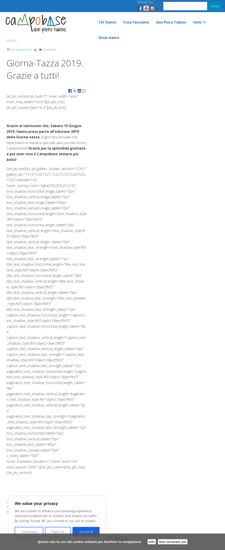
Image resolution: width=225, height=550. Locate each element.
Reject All (58, 532)
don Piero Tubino (171, 22)
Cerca (214, 6)
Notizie (12, 41)
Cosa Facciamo (136, 22)
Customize (28, 532)
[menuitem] (107, 22)
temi (197, 22)
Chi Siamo (107, 22)
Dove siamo (109, 37)
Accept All (86, 532)
